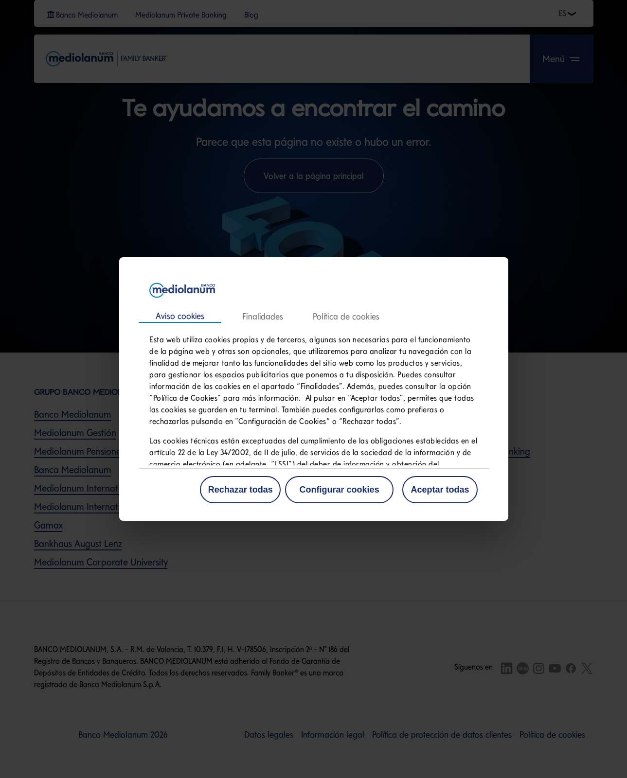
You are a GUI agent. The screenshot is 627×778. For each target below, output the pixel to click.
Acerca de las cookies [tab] (345, 317)
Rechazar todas (240, 490)
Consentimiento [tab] (180, 316)
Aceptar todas (440, 490)
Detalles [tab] (262, 317)
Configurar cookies (339, 490)
